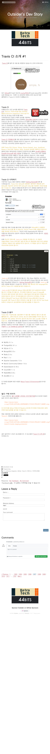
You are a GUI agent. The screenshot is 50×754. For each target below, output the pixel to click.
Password (7, 498)
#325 (3, 235)
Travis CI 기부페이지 (8, 139)
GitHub (19, 471)
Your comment (8, 512)
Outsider (16, 613)
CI (4, 471)
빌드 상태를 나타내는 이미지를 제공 (23, 396)
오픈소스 (29, 471)
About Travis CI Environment (30, 382)
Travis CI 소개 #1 (13, 56)
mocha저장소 (24, 93)
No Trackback (14, 481)
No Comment (24, 481)
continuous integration (11, 471)
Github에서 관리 (31, 119)
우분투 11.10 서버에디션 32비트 (12, 327)
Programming (6, 469)
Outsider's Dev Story (24, 14)
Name (5, 492)
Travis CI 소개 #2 (38, 434)
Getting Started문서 (32, 182)
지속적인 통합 (36, 471)
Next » (20, 576)
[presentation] (14, 524)
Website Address (8, 503)
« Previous (5, 574)
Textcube (27, 613)
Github (7, 93)
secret (5, 509)
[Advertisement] (14, 451)
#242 (46, 233)
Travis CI (5, 63)
